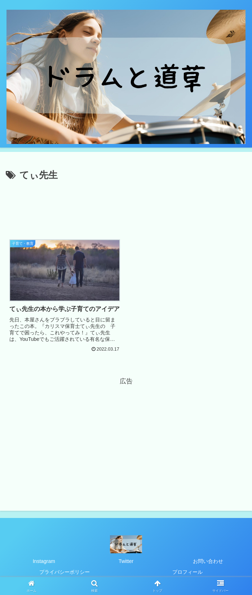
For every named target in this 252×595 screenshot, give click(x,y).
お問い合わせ (208, 561)
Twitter (126, 561)
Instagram (44, 561)
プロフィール (187, 572)
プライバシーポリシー (64, 572)
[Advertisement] (126, 205)
